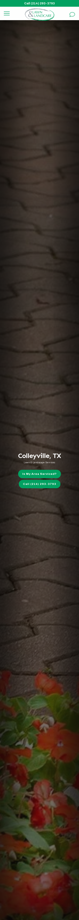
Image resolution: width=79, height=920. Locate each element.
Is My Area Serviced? (39, 473)
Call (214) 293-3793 (39, 3)
